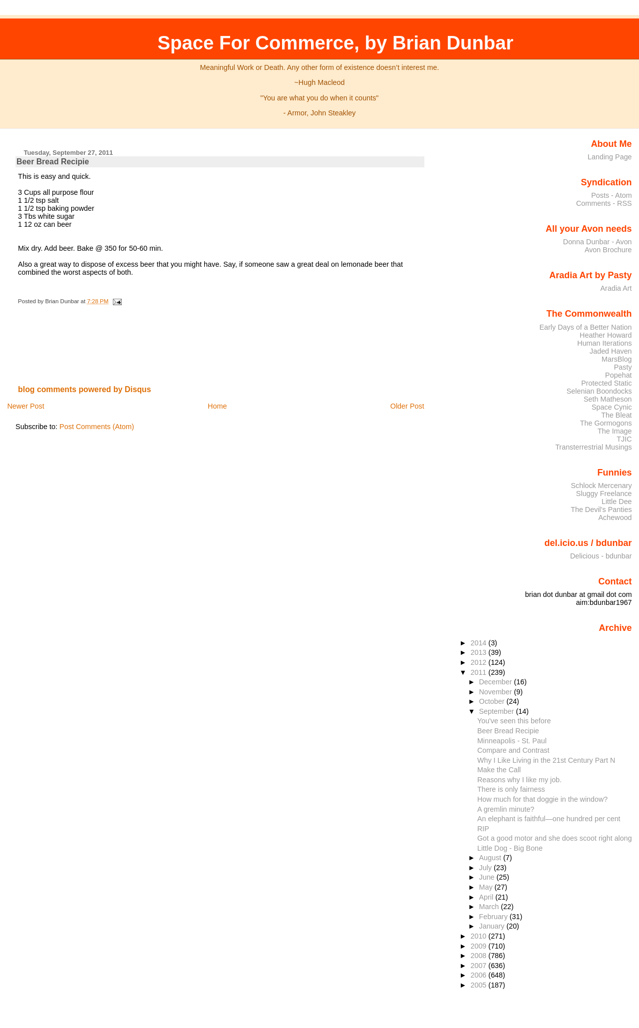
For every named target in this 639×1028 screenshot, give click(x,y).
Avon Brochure (608, 250)
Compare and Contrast (513, 750)
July (486, 868)
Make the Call (499, 770)
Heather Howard (606, 335)
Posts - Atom (611, 195)
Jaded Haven (611, 351)
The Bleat (616, 415)
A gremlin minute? (505, 809)
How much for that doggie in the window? (542, 799)
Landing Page (610, 157)
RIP (483, 829)
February (494, 917)
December (496, 682)
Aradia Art (616, 288)
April (487, 897)
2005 (479, 985)
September (497, 711)
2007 (479, 966)
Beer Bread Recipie (52, 161)
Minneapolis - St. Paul (512, 741)
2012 (479, 662)
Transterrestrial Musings (593, 447)
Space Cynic (612, 407)
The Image (615, 431)
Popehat (618, 375)
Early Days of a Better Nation (585, 327)
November (496, 692)
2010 (479, 936)
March (490, 907)
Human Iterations (604, 343)
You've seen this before (514, 721)
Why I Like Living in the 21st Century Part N (546, 760)
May (487, 887)
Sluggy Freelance (604, 494)
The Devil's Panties (601, 510)
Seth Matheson (608, 399)
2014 (479, 643)
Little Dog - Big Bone (510, 848)
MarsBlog (617, 359)
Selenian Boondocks (599, 391)
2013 (479, 652)
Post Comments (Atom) (96, 427)
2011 (479, 672)
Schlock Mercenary (601, 486)
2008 (479, 956)
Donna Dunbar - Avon (597, 242)
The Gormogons (606, 423)
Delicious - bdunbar (601, 556)
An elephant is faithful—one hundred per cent (549, 819)
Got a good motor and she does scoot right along (554, 838)
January (493, 926)
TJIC (624, 439)
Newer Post (25, 406)
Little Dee (617, 502)
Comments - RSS (604, 203)
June (488, 877)
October (493, 701)
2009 (479, 946)
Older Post (407, 406)
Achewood (615, 517)
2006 (479, 975)
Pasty (623, 367)
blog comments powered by (84, 389)
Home (217, 406)
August (491, 858)
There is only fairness (511, 789)
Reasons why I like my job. (519, 780)
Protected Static (606, 383)
